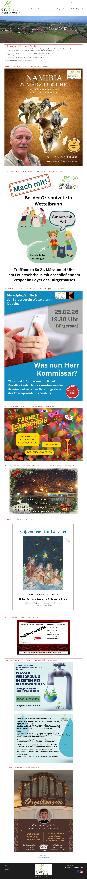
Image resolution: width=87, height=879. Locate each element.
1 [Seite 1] (42, 857)
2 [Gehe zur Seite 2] (44, 857)
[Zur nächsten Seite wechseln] (46, 857)
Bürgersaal (79, 9)
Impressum (7, 867)
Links (6, 871)
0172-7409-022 (70, 865)
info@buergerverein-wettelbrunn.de (75, 867)
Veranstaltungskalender (44, 9)
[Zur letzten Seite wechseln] (48, 857)
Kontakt (6, 865)
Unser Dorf (70, 9)
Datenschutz (7, 869)
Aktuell (32, 9)
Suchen (80, 2)
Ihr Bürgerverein (59, 9)
